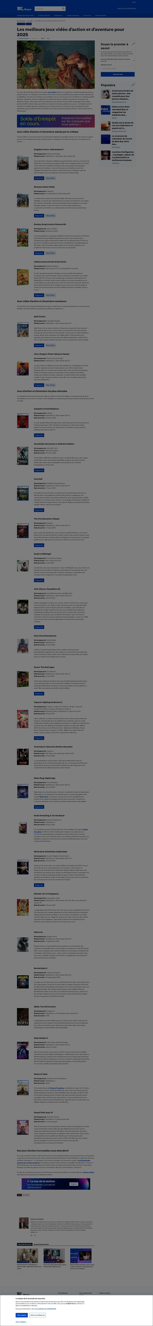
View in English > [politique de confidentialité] (21, 1322)
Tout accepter (21, 1315)
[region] (76, 1310)
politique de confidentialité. (47, 1309)
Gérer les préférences (37, 1315)
